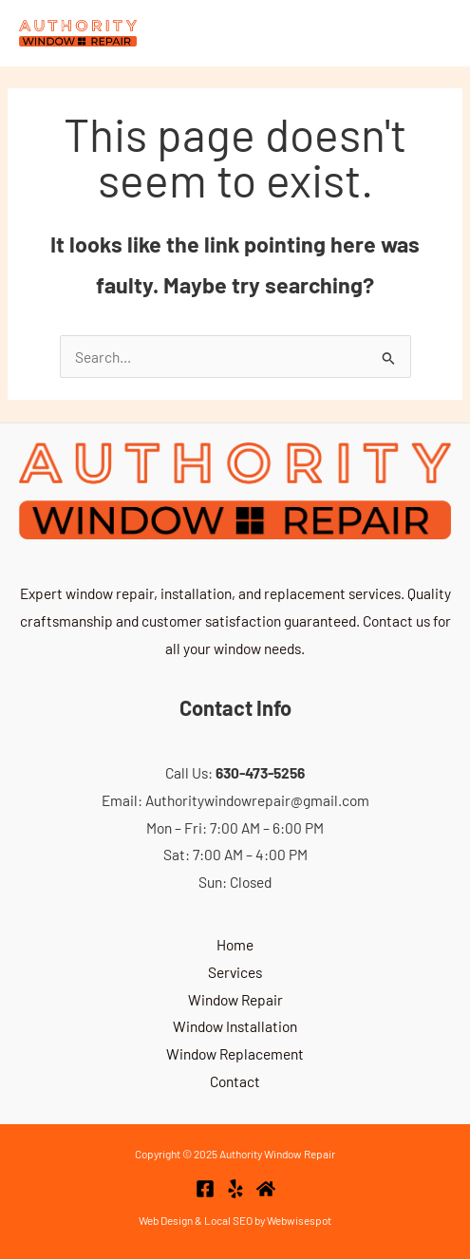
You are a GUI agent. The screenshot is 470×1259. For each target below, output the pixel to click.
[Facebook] (205, 1188)
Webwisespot (299, 1220)
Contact (235, 1081)
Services (235, 972)
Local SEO (228, 1220)
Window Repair (235, 999)
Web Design (166, 1220)
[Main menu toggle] (428, 32)
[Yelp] (235, 1188)
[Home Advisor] (265, 1188)
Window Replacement (235, 1053)
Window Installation (235, 1026)
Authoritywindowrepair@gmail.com (257, 800)
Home (235, 944)
